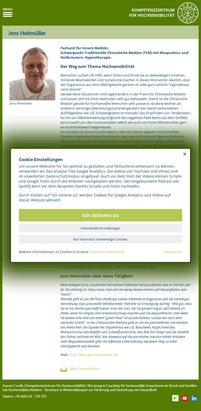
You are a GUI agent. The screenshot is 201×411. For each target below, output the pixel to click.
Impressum (173, 251)
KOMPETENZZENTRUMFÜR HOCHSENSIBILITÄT (152, 12)
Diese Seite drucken (85, 368)
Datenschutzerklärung (106, 251)
